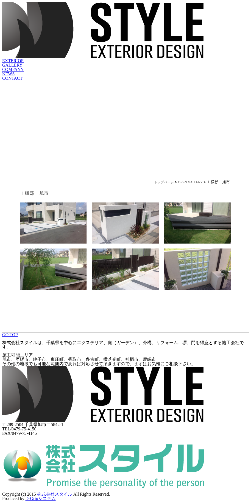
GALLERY (12, 65)
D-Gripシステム (40, 498)
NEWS (8, 74)
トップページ (164, 182)
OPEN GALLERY (190, 182)
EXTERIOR (13, 60)
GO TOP (10, 334)
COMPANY (13, 69)
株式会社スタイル (54, 494)
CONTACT (12, 78)
